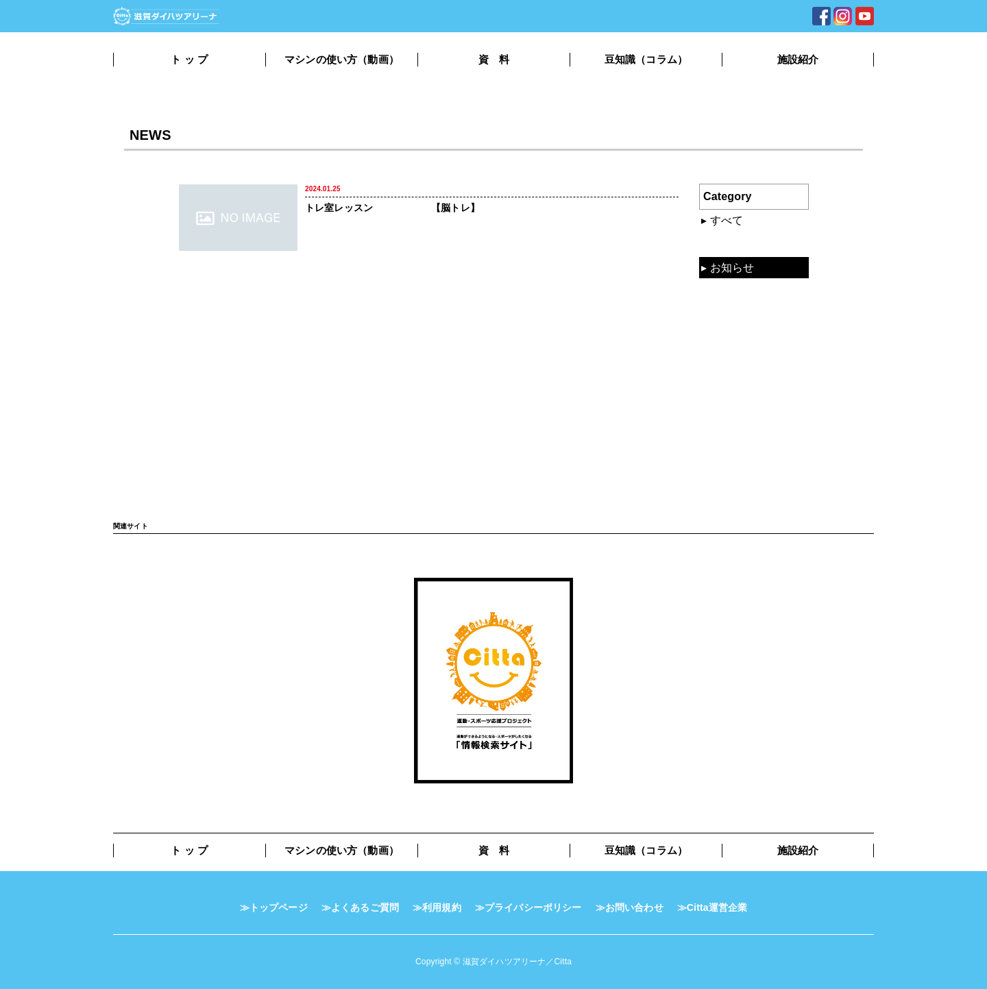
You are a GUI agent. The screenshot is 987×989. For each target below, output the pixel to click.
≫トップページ (274, 907)
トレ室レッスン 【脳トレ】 (392, 207)
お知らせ (732, 267)
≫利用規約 (437, 907)
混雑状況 (732, 243)
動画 (721, 291)
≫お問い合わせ (629, 907)
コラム (726, 339)
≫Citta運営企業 (712, 907)
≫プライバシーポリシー (528, 907)
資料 (721, 315)
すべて (726, 220)
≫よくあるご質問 (360, 907)
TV (716, 362)
